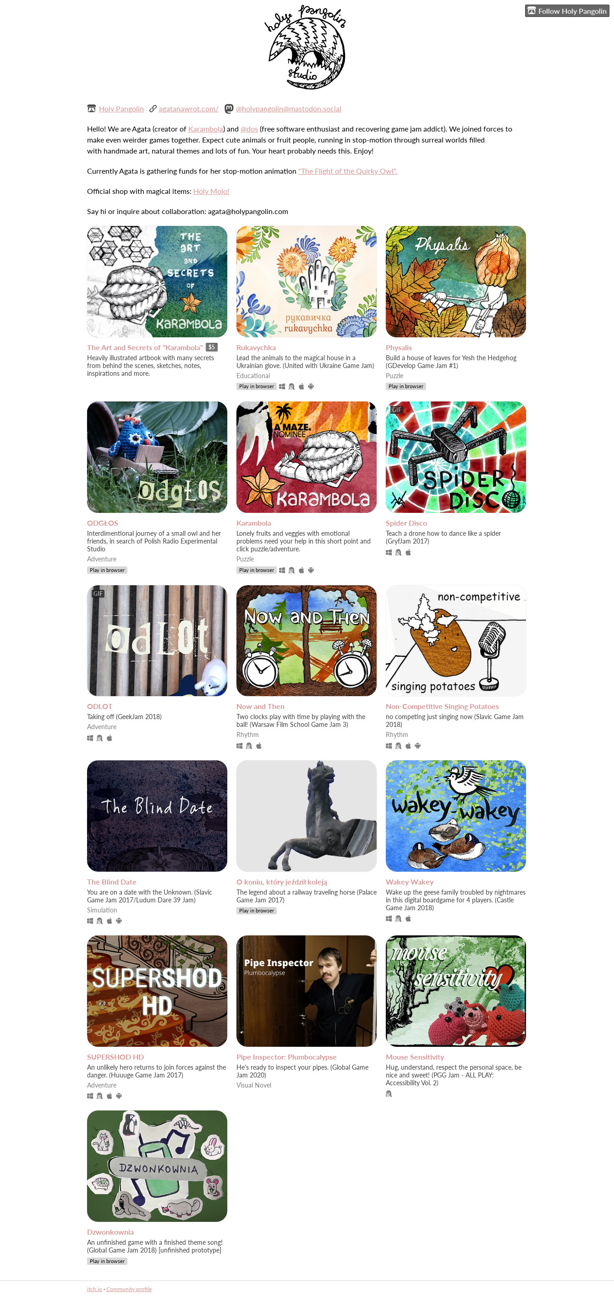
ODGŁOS (102, 522)
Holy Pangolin (121, 108)
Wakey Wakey (409, 881)
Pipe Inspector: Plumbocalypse (286, 1056)
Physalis (399, 347)
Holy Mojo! (211, 191)
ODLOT (100, 706)
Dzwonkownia (110, 1231)
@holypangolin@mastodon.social (288, 108)
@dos (249, 128)
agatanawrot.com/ (189, 108)
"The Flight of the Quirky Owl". (347, 170)
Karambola (205, 128)
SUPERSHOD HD (115, 1056)
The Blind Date (112, 881)
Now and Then (260, 706)
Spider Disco (406, 522)
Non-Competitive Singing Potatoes (442, 706)
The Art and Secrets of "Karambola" (145, 347)
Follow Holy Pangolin (567, 10)
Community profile (129, 1289)
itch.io (94, 1289)
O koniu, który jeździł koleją (281, 881)
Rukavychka (256, 347)
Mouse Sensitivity (415, 1056)
